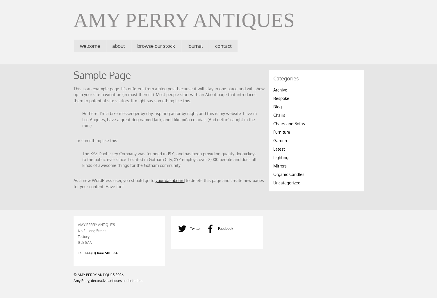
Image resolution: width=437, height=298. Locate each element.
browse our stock (156, 46)
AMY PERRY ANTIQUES (96, 274)
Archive (280, 89)
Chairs (279, 115)
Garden (280, 140)
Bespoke (281, 98)
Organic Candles (288, 174)
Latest (279, 149)
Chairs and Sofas (289, 123)
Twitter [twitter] (188, 228)
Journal (195, 46)
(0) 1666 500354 (104, 253)
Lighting (280, 157)
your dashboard (170, 180)
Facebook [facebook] (218, 228)
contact (223, 46)
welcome (90, 46)
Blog (277, 106)
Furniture (281, 132)
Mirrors (280, 165)
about (118, 46)
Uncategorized (286, 182)
